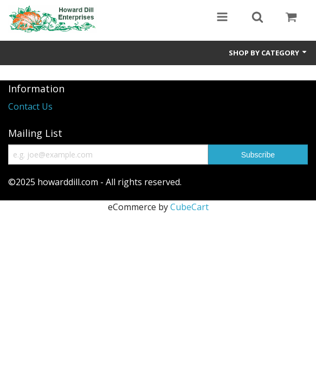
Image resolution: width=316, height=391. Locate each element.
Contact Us (30, 106)
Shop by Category (268, 53)
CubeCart (189, 207)
